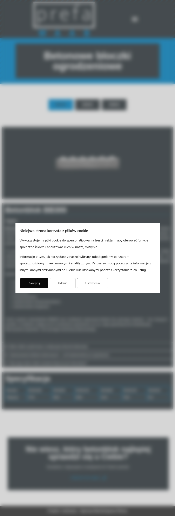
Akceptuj (34, 283)
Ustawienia (92, 283)
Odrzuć (62, 283)
